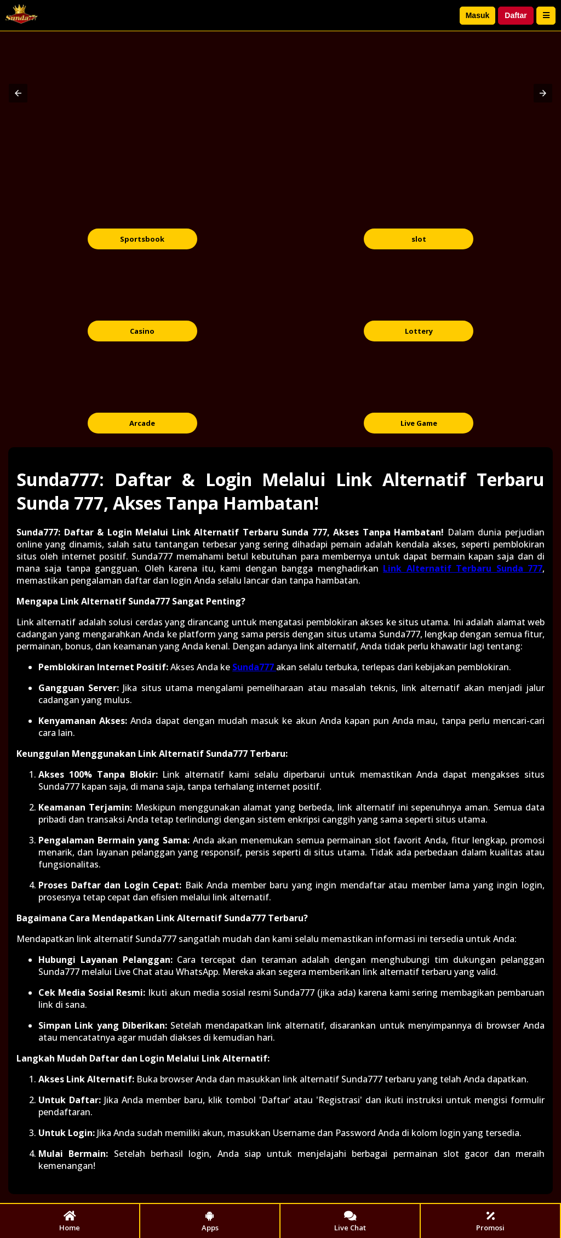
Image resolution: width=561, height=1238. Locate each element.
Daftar (515, 15)
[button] (18, 93)
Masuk (478, 15)
